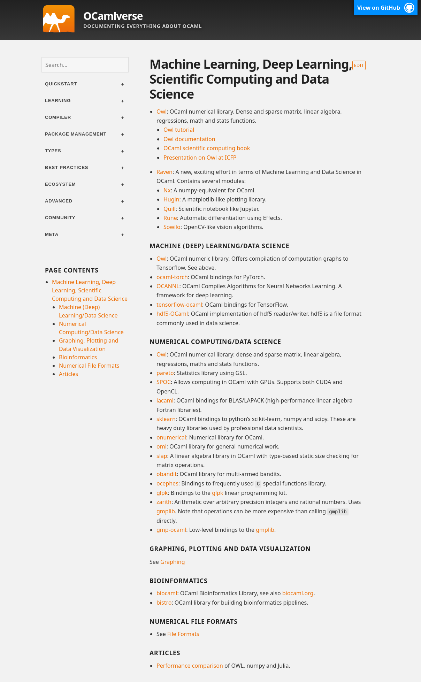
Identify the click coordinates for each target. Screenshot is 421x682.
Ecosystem (60, 184)
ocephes (167, 483)
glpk (162, 492)
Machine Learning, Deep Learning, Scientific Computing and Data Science (90, 290)
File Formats (183, 633)
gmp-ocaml (171, 529)
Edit (359, 65)
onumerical (171, 437)
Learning (58, 100)
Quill (169, 209)
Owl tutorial (178, 129)
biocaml (166, 593)
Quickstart (61, 83)
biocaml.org (298, 593)
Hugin (171, 199)
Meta (52, 234)
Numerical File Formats (89, 365)
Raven (164, 172)
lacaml (165, 400)
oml (161, 446)
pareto (165, 373)
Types (53, 150)
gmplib (165, 511)
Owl (161, 111)
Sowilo (172, 227)
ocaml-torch (172, 277)
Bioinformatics (78, 357)
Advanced (58, 201)
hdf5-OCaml (172, 313)
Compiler (58, 117)
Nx (167, 190)
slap (161, 456)
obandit (166, 474)
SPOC (163, 382)
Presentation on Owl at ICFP (199, 157)
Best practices (66, 167)
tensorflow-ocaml (179, 304)
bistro (163, 602)
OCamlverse (113, 16)
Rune (170, 218)
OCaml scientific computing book (206, 148)
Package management (75, 134)
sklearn (166, 419)
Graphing (172, 561)
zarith (163, 501)
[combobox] (85, 64)
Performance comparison (189, 665)
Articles (68, 374)
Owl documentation (189, 139)
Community (60, 217)
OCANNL (167, 286)
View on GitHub (378, 8)
